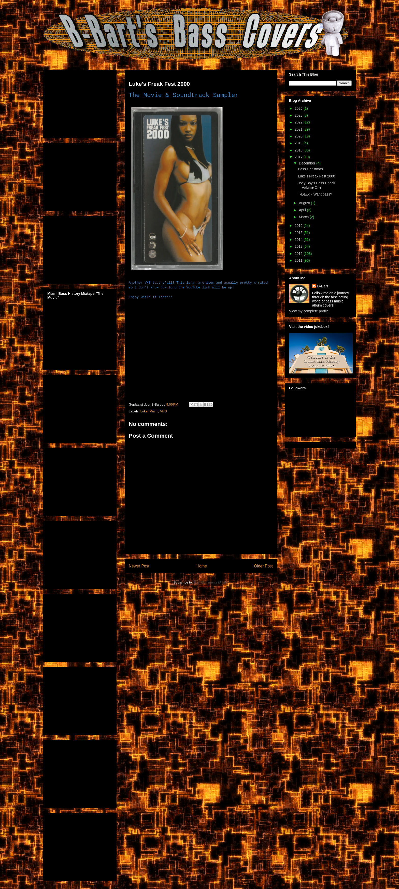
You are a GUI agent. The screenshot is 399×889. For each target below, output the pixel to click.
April (303, 210)
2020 (299, 136)
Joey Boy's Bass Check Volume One (316, 185)
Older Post (263, 566)
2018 (299, 150)
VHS (163, 411)
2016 (299, 226)
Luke (144, 411)
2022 (299, 122)
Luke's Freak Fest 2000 (316, 176)
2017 (299, 157)
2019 (299, 143)
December (307, 163)
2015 (299, 233)
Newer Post (139, 566)
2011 (299, 260)
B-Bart (322, 286)
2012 (299, 254)
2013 (299, 246)
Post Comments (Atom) (211, 582)
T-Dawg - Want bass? (315, 194)
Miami (153, 411)
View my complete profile (309, 311)
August (305, 203)
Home (201, 566)
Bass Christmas (310, 169)
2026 (299, 108)
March (304, 217)
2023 (299, 115)
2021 (299, 129)
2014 (299, 240)
